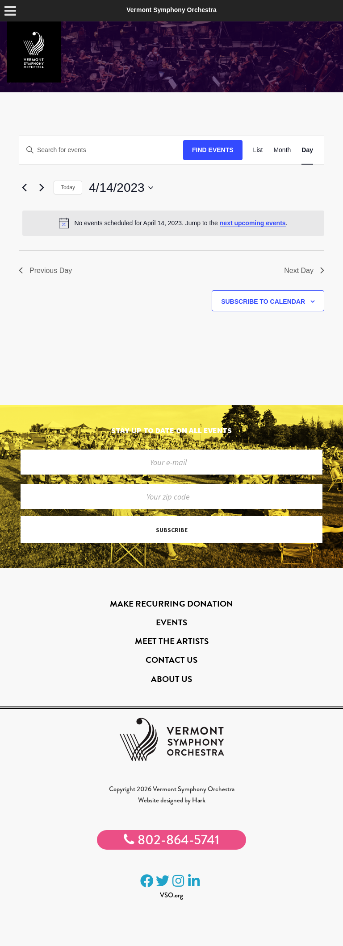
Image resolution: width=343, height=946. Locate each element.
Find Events (213, 149)
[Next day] (41, 187)
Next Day (304, 270)
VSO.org (171, 895)
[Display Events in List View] (258, 150)
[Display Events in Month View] (282, 150)
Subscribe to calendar (263, 301)
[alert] (173, 223)
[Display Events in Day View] (307, 150)
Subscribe (172, 530)
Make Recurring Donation (171, 603)
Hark (198, 800)
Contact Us (171, 659)
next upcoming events (253, 223)
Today (68, 187)
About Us (171, 679)
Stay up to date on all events (171, 430)
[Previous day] (24, 187)
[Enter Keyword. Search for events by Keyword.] (101, 150)
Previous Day (45, 270)
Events (171, 622)
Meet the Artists (172, 641)
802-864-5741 (171, 840)
